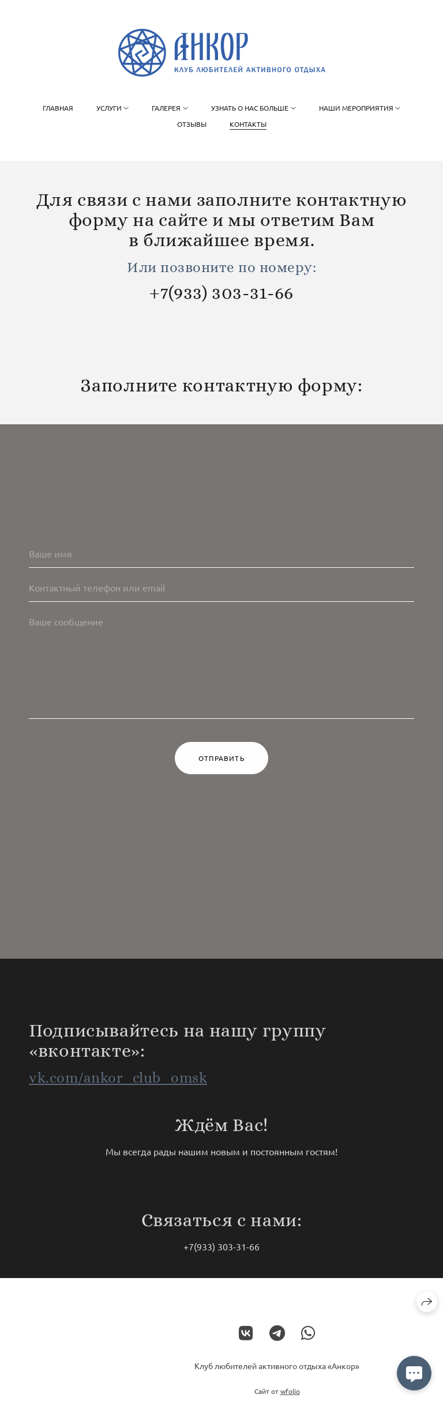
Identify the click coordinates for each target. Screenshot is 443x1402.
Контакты (248, 124)
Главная (58, 107)
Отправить (221, 758)
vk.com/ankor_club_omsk (118, 1084)
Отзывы (192, 124)
